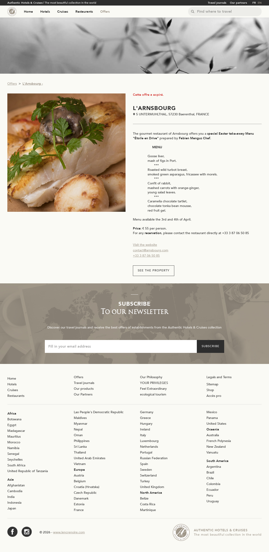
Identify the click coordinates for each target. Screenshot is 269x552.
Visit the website (145, 245)
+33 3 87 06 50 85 (146, 255)
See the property (153, 270)
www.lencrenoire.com (69, 532)
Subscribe (210, 346)
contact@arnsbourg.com (150, 250)
